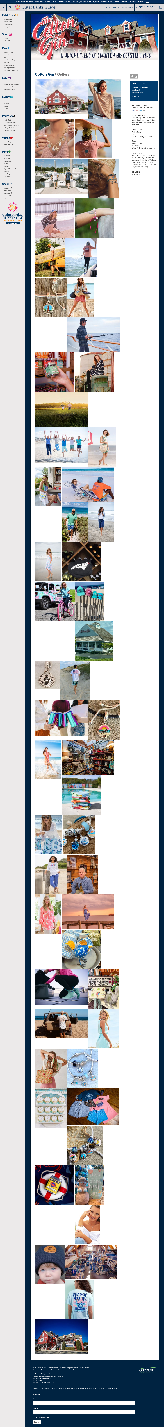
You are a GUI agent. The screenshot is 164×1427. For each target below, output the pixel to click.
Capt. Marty (8, 120)
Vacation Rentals (9, 89)
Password (36, 1408)
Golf (5, 57)
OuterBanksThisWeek (11, 125)
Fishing (6, 62)
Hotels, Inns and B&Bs (11, 84)
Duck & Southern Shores (61, 2)
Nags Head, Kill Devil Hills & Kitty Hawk (85, 2)
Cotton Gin (44, 74)
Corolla (48, 2)
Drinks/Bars (8, 21)
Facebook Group (10, 130)
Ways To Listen (10, 128)
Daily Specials (8, 24)
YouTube (7, 190)
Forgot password (43, 1417)
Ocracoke (132, 2)
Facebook (8, 188)
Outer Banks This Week (24, 2)
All (4, 82)
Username (37, 1399)
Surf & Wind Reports (11, 70)
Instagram (8, 193)
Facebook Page (10, 122)
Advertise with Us (38, 1380)
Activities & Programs (11, 60)
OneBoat (46, 1388)
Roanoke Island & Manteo (110, 2)
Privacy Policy (83, 1368)
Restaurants (8, 19)
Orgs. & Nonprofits (10, 169)
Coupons (7, 155)
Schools (6, 171)
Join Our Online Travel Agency (42, 1378)
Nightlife (6, 106)
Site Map (7, 176)
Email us (135, 96)
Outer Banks (39, 2)
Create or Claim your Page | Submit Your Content (48, 1376)
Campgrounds (8, 87)
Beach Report (8, 142)
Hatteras (124, 2)
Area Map (7, 174)
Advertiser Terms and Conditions (43, 1382)
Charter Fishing (9, 65)
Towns (6, 163)
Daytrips (141, 2)
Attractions (7, 55)
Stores (6, 38)
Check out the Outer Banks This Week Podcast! (115, 7)
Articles (6, 166)
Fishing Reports (9, 68)
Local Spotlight (9, 144)
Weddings (7, 158)
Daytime (6, 103)
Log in (36, 1422)
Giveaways (7, 161)
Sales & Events (9, 41)
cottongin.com (137, 93)
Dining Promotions (10, 27)
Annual (6, 109)
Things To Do (8, 52)
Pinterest (7, 196)
